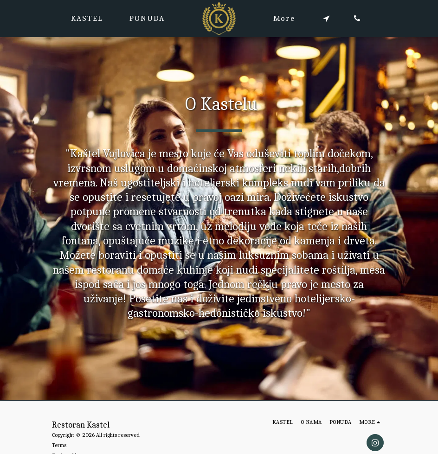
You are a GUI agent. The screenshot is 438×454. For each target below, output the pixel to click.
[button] (326, 18)
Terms (59, 445)
